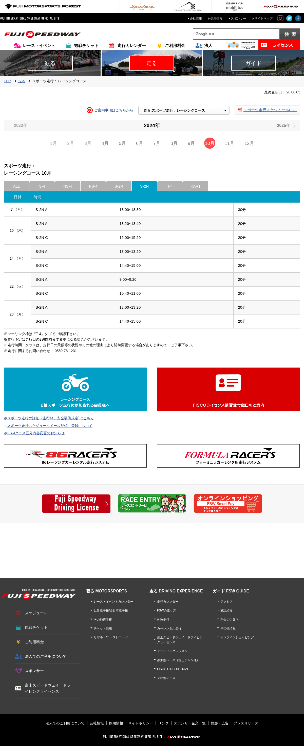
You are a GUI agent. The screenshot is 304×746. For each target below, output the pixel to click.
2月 (70, 143)
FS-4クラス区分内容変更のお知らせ (36, 433)
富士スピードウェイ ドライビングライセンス (47, 688)
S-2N (144, 186)
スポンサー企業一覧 (190, 723)
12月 (249, 143)
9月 (191, 143)
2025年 (283, 125)
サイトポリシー (140, 723)
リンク (163, 723)
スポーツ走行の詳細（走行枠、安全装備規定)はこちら (50, 418)
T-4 (170, 186)
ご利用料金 (175, 45)
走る (21, 81)
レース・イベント (39, 45)
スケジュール (36, 613)
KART (196, 186)
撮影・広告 (220, 723)
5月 (122, 143)
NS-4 (67, 186)
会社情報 (196, 18)
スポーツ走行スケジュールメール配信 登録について (49, 426)
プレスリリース (246, 723)
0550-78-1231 (66, 351)
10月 (210, 143)
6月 (139, 143)
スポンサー (238, 18)
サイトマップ (263, 18)
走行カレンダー (132, 45)
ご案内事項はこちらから (113, 110)
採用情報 (216, 18)
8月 (174, 143)
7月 (156, 143)
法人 (208, 45)
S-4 (42, 186)
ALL (16, 186)
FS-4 (93, 186)
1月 (53, 143)
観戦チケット (86, 45)
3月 (87, 143)
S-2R (119, 186)
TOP (7, 81)
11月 (229, 143)
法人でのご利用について (46, 656)
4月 (105, 143)
